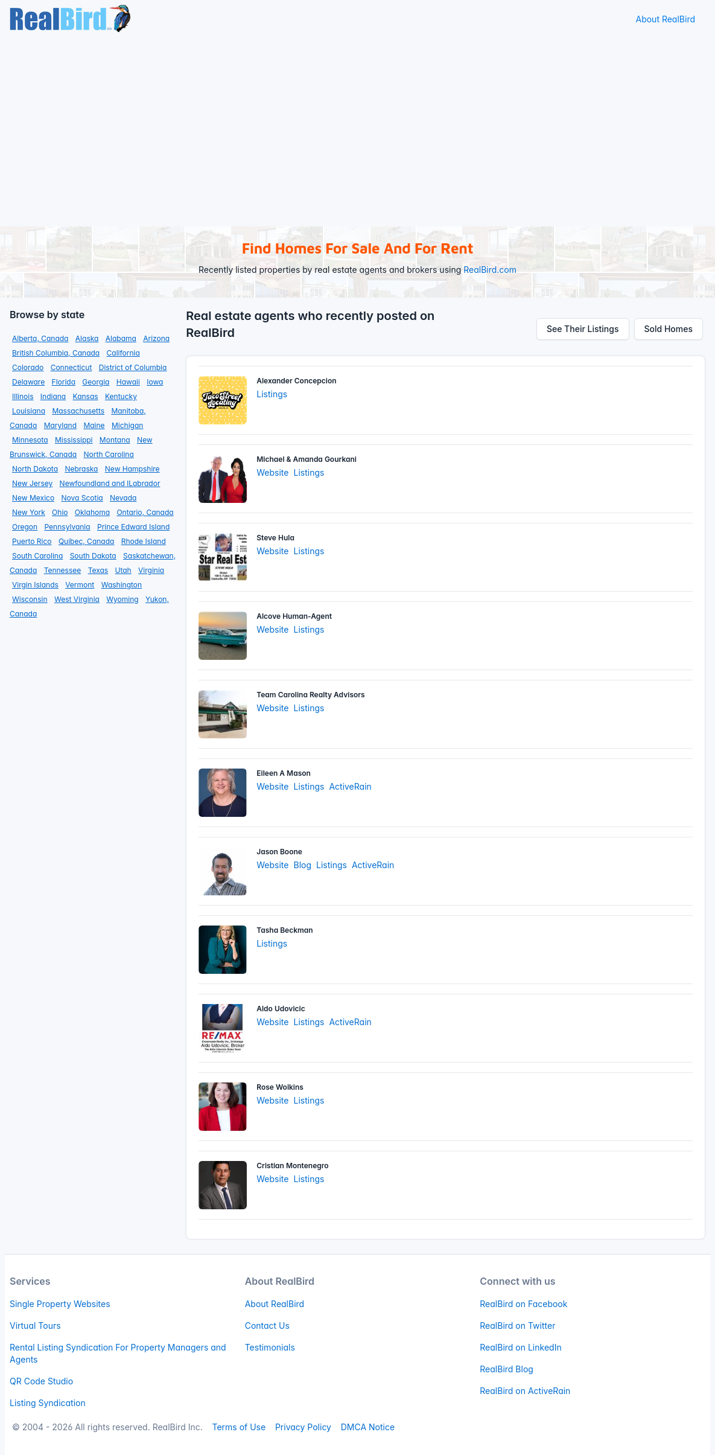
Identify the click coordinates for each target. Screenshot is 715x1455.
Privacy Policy (303, 1427)
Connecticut (71, 367)
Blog (302, 865)
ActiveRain (350, 786)
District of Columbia (133, 367)
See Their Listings (583, 329)
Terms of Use (238, 1427)
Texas (98, 570)
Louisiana (28, 410)
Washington (121, 584)
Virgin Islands (35, 584)
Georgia (95, 381)
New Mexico (33, 497)
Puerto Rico (32, 541)
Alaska (87, 338)
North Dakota (35, 468)
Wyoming (122, 599)
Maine (93, 425)
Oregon (24, 526)
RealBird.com (489, 269)
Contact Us (267, 1325)
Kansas (85, 396)
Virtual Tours (35, 1325)
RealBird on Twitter (517, 1325)
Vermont (79, 584)
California (123, 352)
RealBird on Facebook (523, 1304)
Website (272, 472)
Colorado (27, 367)
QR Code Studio (41, 1381)
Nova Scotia (82, 497)
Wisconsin (30, 599)
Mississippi (74, 439)
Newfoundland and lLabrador (110, 483)
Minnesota (30, 439)
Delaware (28, 381)
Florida (63, 381)
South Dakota (93, 555)
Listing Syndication (48, 1403)
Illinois (22, 396)
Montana (115, 439)
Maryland (60, 425)
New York (28, 512)
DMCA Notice (368, 1427)
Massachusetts (78, 410)
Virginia (151, 570)
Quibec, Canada (86, 541)
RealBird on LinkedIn (520, 1347)
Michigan (127, 425)
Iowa (155, 381)
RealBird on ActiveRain (525, 1391)
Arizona (156, 338)
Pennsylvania (68, 526)
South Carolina (37, 555)
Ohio (60, 512)
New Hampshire (132, 468)
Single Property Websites (60, 1304)
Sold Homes (668, 329)
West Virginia (77, 599)
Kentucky (121, 396)
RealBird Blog (506, 1369)
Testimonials (270, 1347)
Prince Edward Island (133, 526)
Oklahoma (92, 512)
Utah (123, 570)
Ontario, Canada (144, 512)
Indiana (53, 396)
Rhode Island (143, 541)
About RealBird (665, 19)
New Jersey (32, 483)
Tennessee (62, 570)
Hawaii (128, 381)
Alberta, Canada (40, 338)
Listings (271, 394)
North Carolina (109, 454)
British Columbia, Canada (56, 352)
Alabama (121, 338)
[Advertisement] (357, 129)
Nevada (123, 497)
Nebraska (81, 468)
